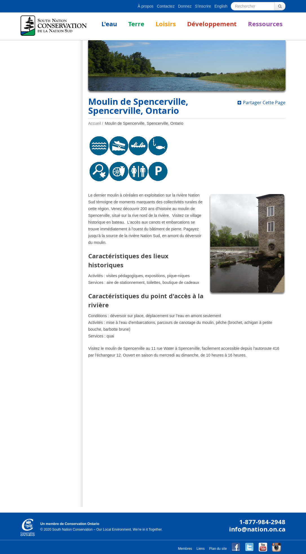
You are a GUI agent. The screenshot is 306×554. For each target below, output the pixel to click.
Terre (136, 23)
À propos (146, 6)
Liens (201, 549)
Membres (185, 549)
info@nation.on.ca (257, 529)
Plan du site (218, 549)
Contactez (166, 6)
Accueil (94, 123)
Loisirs (166, 23)
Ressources (265, 23)
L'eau (109, 23)
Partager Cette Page (261, 102)
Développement (212, 23)
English (220, 6)
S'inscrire (203, 6)
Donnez (185, 6)
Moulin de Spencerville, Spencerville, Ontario (144, 123)
